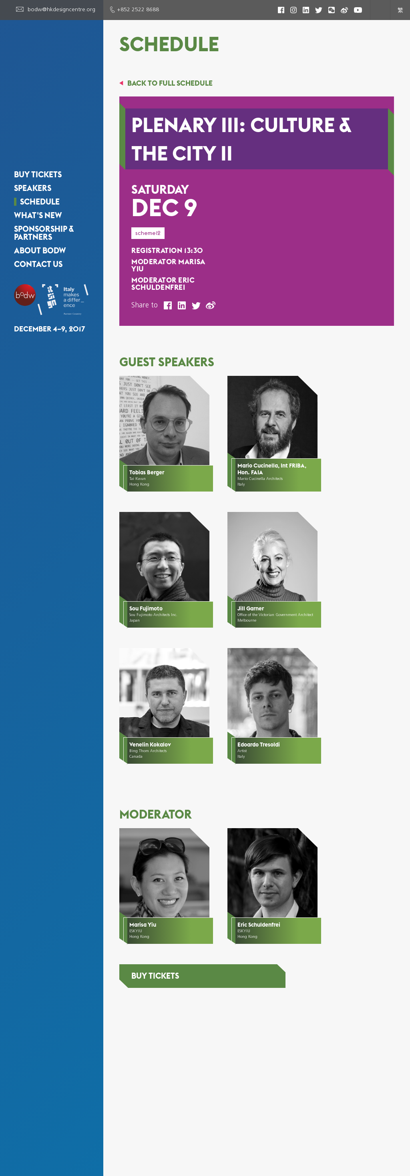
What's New (38, 187)
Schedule (40, 174)
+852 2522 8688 (138, 10)
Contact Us (38, 236)
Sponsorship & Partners (44, 205)
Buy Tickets (38, 146)
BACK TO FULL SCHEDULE (170, 83)
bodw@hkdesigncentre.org (61, 10)
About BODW (40, 223)
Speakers (32, 160)
